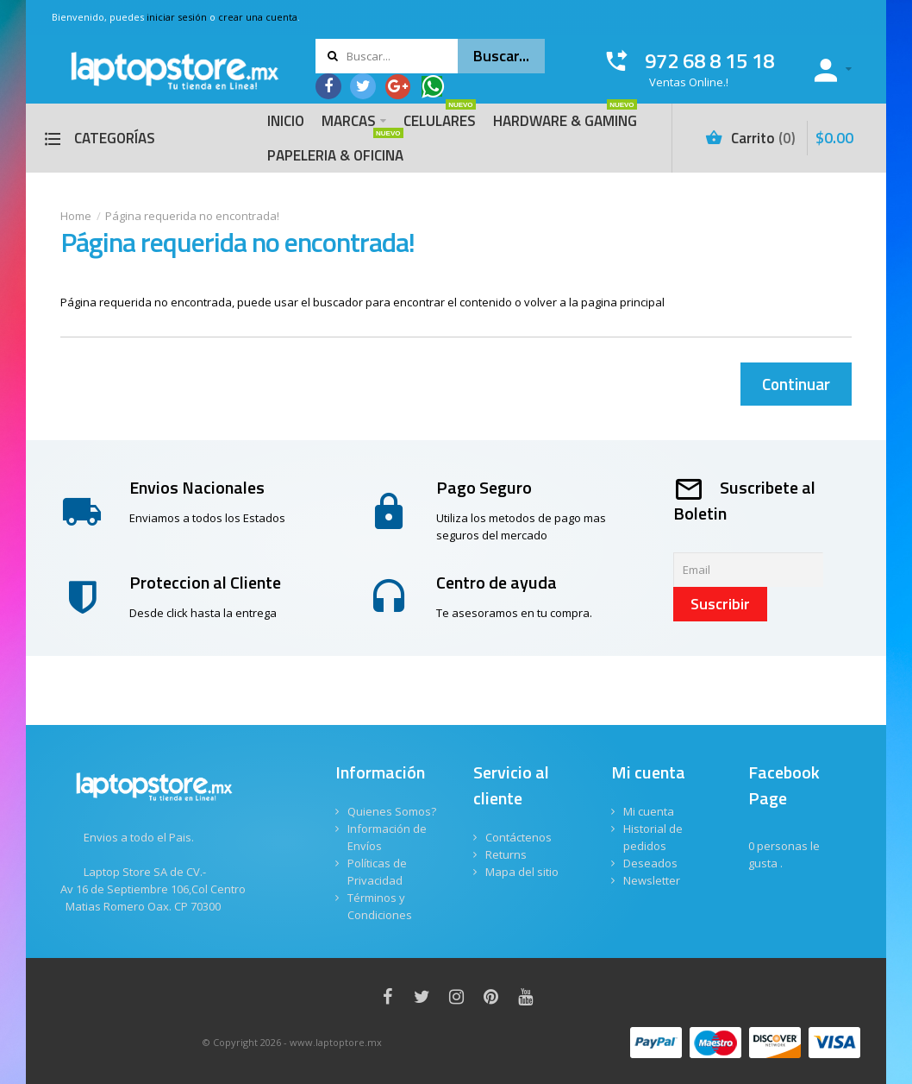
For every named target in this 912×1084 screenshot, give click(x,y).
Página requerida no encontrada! (192, 216)
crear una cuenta (257, 16)
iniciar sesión (177, 16)
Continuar (796, 383)
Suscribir (720, 603)
